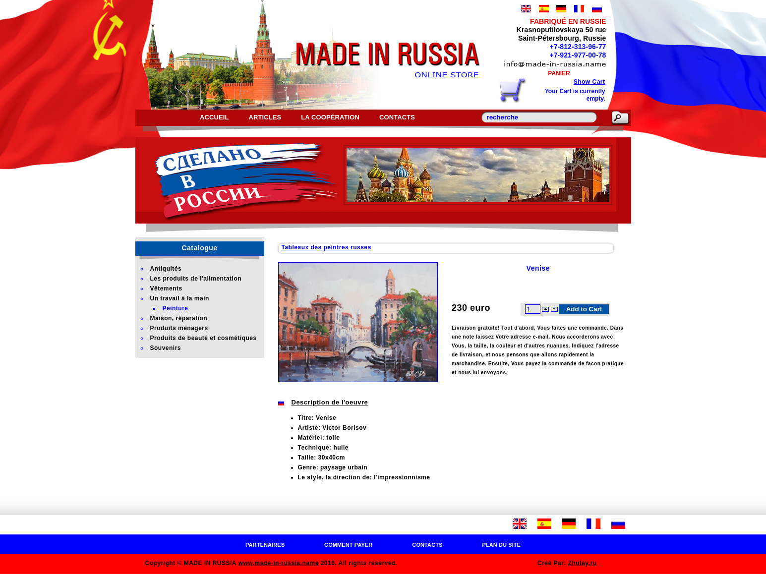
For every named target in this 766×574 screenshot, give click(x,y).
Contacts (397, 117)
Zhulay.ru (582, 563)
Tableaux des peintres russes (326, 247)
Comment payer (348, 545)
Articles (264, 117)
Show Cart (589, 81)
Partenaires (265, 545)
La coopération (330, 117)
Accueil (214, 117)
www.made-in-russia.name (278, 563)
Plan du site (501, 545)
